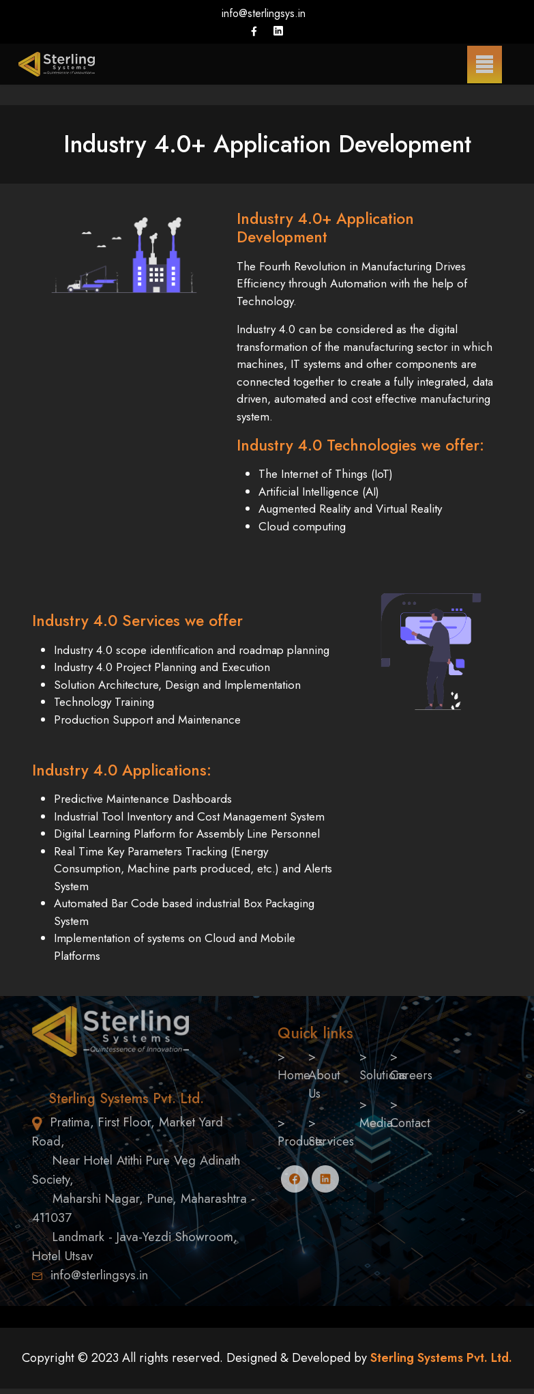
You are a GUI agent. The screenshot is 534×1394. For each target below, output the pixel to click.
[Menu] (484, 64)
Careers (411, 1075)
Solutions (382, 1075)
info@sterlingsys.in (264, 13)
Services (331, 1141)
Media (376, 1123)
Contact (410, 1123)
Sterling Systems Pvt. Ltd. (439, 1358)
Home (294, 1075)
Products (300, 1141)
